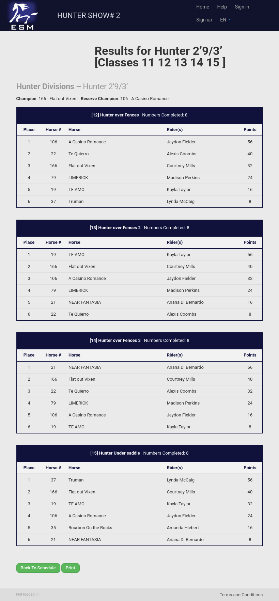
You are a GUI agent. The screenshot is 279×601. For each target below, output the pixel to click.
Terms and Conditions (241, 594)
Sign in (242, 7)
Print (70, 567)
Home (202, 7)
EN (225, 19)
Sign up (204, 19)
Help (222, 7)
